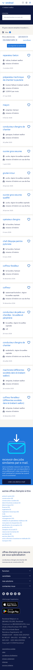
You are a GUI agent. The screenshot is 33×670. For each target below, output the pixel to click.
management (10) (8, 518)
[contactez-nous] (16, 586)
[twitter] (7, 593)
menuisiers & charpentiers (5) (12, 523)
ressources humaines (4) (10, 532)
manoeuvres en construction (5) (13, 562)
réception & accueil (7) (9, 529)
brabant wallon (9, 7)
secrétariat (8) (6, 534)
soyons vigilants (7, 665)
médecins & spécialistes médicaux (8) (14, 520)
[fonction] (16, 571)
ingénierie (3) (6, 509)
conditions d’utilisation (9, 655)
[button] (27, 37)
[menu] (30, 2)
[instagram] (15, 593)
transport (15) (6, 540)
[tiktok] (19, 593)
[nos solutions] (16, 581)
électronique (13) (7, 505)
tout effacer (27, 40)
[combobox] (16, 17)
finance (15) (6, 507)
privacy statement (8, 659)
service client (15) (8, 536)
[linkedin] (3, 593)
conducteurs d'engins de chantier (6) (14, 560)
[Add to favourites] (29, 55)
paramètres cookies (8, 649)
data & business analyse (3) (11, 503)
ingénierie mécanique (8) (10, 512)
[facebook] (11, 593)
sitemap (5, 662)
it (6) (3, 514)
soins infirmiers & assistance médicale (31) (16, 538)
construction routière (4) (10, 500)
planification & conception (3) (12, 525)
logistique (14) (7, 516)
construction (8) (7, 498)
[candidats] (16, 576)
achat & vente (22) (8, 496)
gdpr (3, 652)
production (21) (7, 527)
